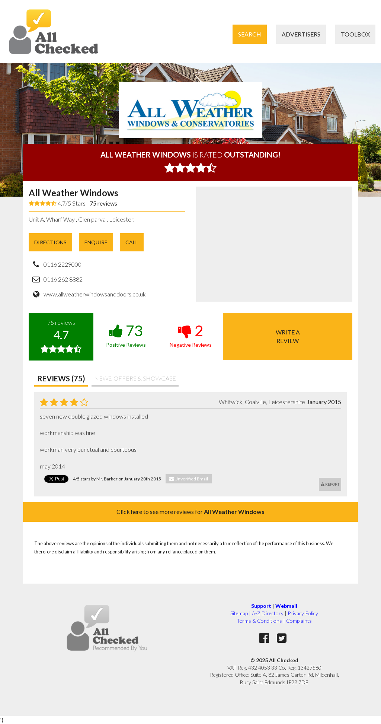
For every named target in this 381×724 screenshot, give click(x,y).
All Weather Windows (73, 192)
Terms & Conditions (259, 620)
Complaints (299, 620)
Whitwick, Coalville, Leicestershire (262, 401)
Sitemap (239, 613)
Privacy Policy (303, 613)
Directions (50, 242)
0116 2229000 (62, 264)
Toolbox (355, 34)
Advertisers (301, 34)
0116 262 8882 (63, 279)
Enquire (96, 242)
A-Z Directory (268, 613)
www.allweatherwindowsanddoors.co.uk (95, 294)
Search (249, 34)
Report (330, 484)
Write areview (288, 336)
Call (131, 242)
